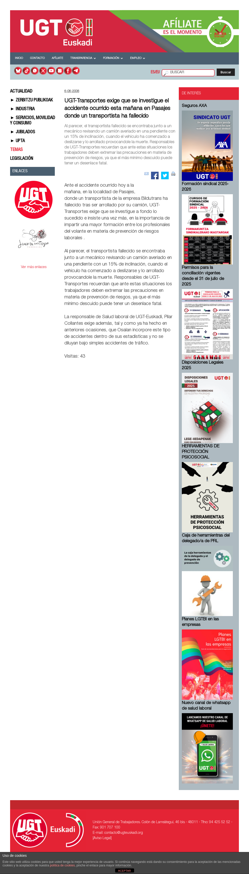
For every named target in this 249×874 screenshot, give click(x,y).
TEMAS (16, 150)
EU (158, 73)
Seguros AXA (194, 106)
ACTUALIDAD (21, 91)
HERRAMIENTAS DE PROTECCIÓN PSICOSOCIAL (200, 452)
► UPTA (17, 141)
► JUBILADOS (22, 132)
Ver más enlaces (33, 267)
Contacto (37, 58)
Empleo (137, 58)
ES (153, 73)
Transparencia (83, 58)
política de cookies (62, 865)
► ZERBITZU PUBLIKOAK (31, 100)
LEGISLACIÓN (21, 159)
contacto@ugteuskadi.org (123, 833)
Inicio (19, 58)
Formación (113, 58)
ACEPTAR (124, 870)
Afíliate (57, 58)
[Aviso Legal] (102, 838)
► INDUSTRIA (22, 109)
